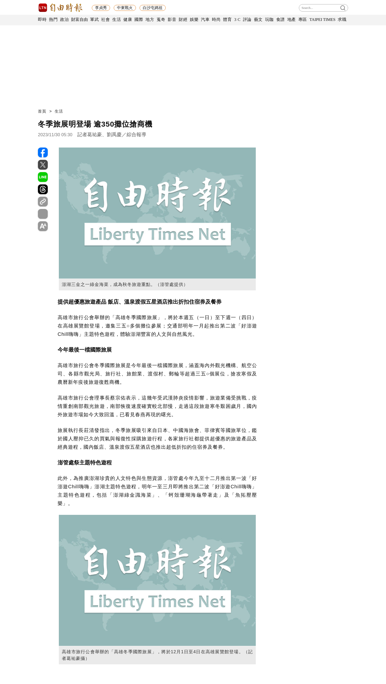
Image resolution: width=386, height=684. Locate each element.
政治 (64, 19)
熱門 (53, 19)
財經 (183, 19)
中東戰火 (125, 8)
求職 (342, 19)
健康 (127, 19)
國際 (138, 19)
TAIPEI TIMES (322, 19)
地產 (291, 19)
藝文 (258, 19)
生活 (116, 19)
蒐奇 (161, 19)
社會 (105, 19)
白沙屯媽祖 (152, 8)
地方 (149, 19)
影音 (172, 19)
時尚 (216, 19)
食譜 (280, 19)
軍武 (94, 19)
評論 (247, 19)
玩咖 (269, 19)
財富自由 (79, 19)
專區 (302, 19)
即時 (42, 19)
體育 (227, 19)
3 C (237, 19)
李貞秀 (101, 8)
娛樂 (194, 19)
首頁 (42, 111)
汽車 (205, 19)
